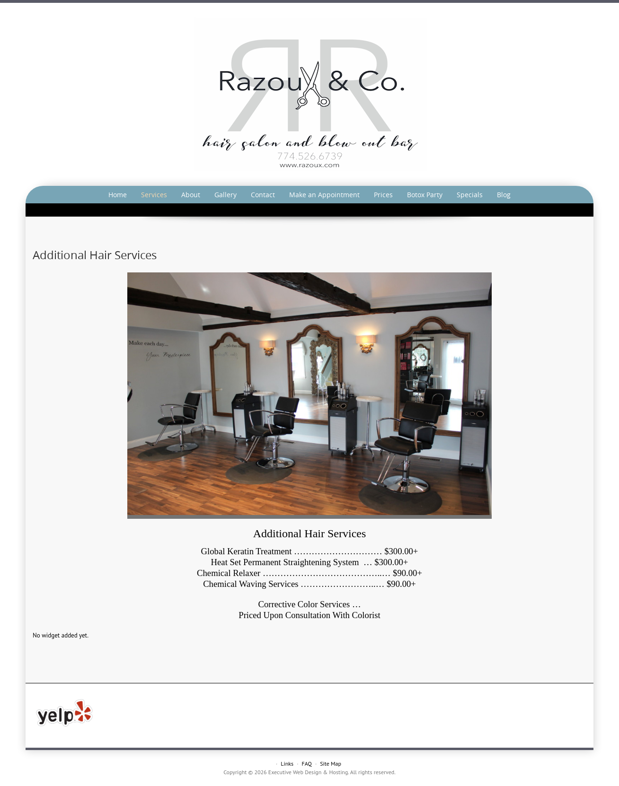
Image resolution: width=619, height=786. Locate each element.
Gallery (225, 194)
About (190, 194)
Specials (470, 194)
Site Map (330, 763)
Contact (263, 194)
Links (287, 763)
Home (117, 194)
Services (154, 194)
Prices (383, 194)
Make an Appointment (324, 194)
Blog (504, 194)
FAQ (307, 763)
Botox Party (424, 194)
